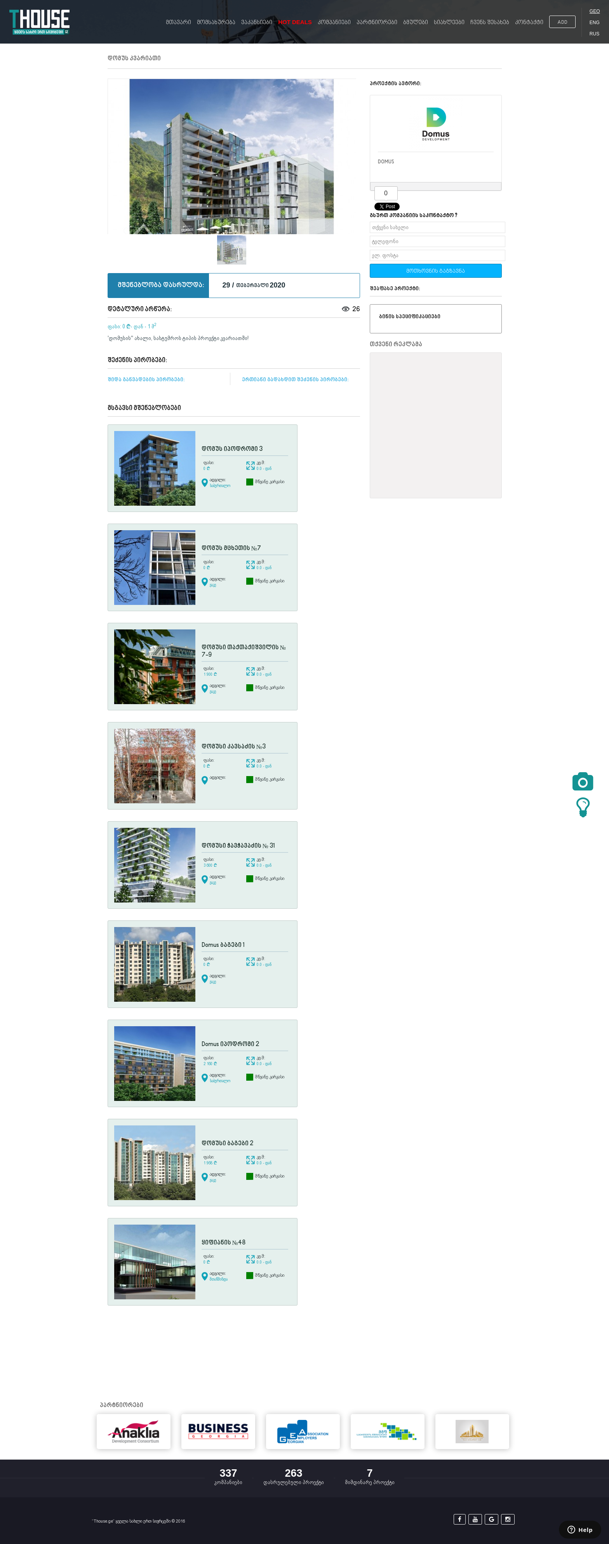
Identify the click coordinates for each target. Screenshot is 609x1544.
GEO (595, 11)
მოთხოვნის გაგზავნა (435, 271)
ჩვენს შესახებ (489, 22)
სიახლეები (449, 22)
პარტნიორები (377, 22)
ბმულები (415, 22)
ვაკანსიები (256, 22)
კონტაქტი (529, 22)
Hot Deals (295, 22)
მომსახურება (216, 22)
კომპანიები (334, 22)
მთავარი (178, 22)
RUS (594, 34)
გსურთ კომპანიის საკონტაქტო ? (414, 215)
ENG (595, 22)
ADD (562, 22)
